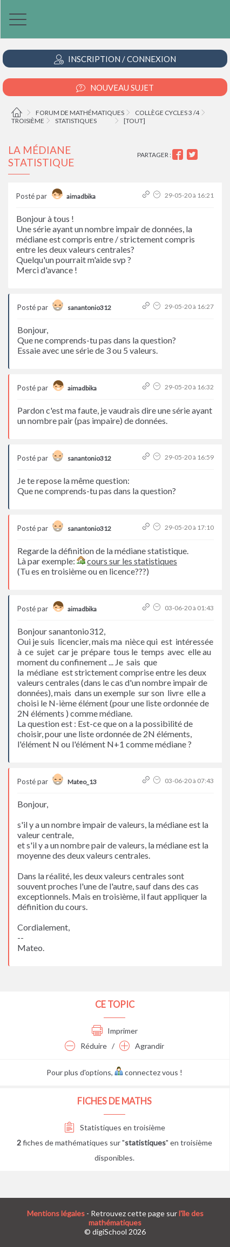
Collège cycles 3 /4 (167, 113)
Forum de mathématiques (80, 113)
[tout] (134, 121)
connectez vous (146, 1072)
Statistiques (76, 121)
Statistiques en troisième (114, 1127)
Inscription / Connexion (115, 59)
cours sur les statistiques (132, 561)
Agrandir (141, 1045)
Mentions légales (56, 1213)
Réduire (86, 1045)
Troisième (27, 121)
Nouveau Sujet (115, 88)
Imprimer (115, 1030)
